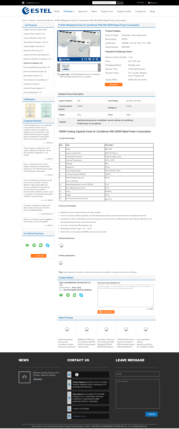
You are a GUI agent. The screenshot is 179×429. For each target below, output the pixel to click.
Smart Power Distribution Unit (34, 42)
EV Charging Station (31, 92)
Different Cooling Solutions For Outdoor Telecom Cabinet (46, 374)
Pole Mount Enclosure (32, 51)
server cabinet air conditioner (73, 272)
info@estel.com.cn (32, 3)
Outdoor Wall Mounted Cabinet (35, 55)
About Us (82, 11)
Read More (38, 379)
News (94, 11)
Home (57, 11)
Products (68, 11)
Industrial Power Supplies (33, 88)
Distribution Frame (30, 84)
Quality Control (124, 11)
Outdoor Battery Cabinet (32, 46)
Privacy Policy (37, 426)
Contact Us (140, 11)
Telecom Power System (32, 34)
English (154, 3)
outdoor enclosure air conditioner (124, 272)
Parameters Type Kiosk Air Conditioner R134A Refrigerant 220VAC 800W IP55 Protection (106, 343)
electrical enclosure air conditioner (98, 272)
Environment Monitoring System (35, 67)
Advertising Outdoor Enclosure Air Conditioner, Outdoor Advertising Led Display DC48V (67, 344)
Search (120, 3)
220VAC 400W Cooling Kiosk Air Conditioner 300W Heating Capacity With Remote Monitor (126, 343)
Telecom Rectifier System (33, 38)
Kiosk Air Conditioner (45, 20)
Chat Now (115, 84)
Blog (152, 11)
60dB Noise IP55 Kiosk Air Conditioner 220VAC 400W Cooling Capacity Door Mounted (86, 343)
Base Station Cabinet (31, 76)
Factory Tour (107, 11)
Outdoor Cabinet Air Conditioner (35, 59)
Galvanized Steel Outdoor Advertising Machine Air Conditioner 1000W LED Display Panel (145, 344)
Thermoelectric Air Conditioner (35, 80)
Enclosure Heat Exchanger (33, 71)
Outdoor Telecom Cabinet (33, 30)
